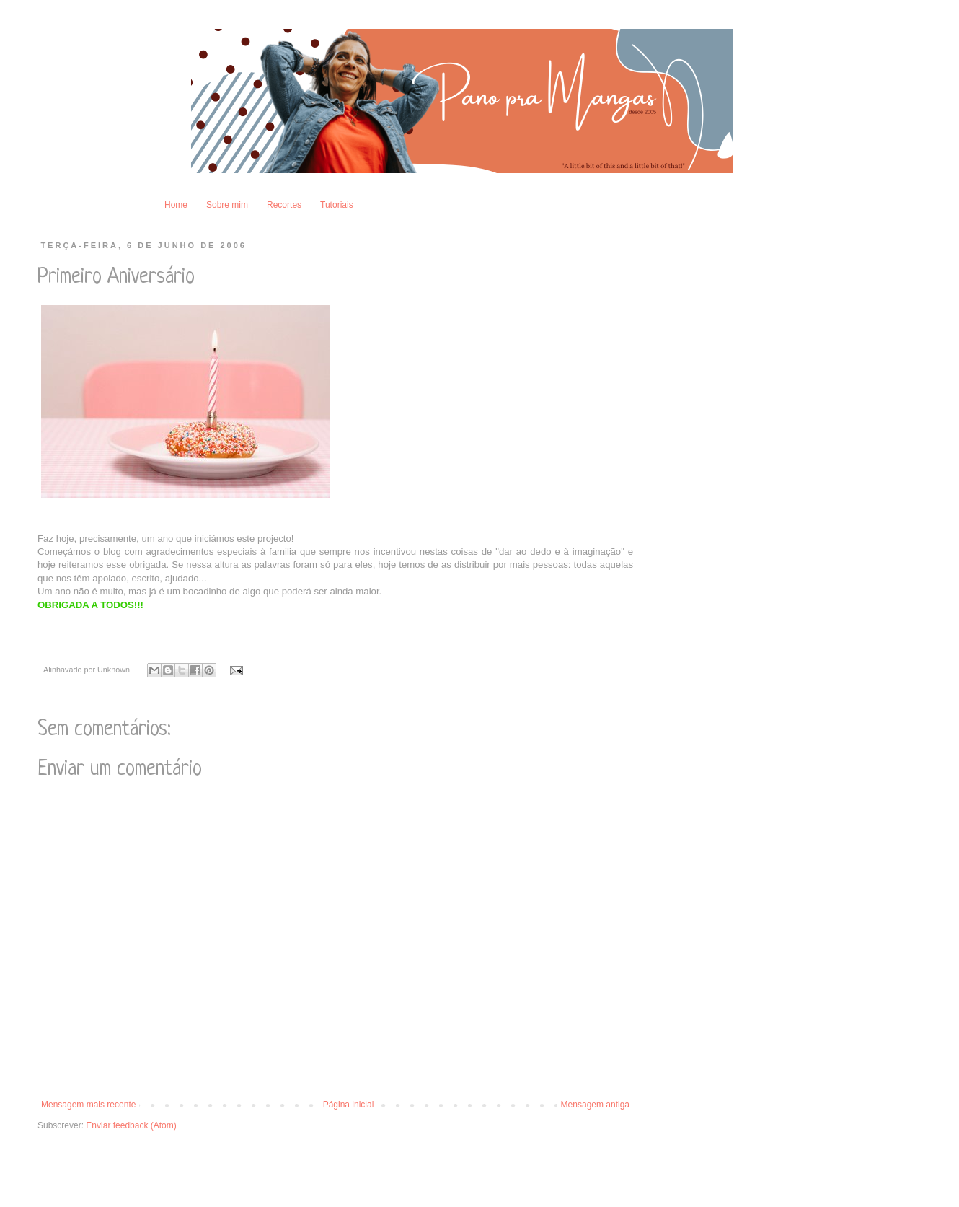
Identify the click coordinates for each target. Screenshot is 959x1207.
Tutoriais (336, 205)
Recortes (284, 205)
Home (175, 205)
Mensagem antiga (595, 1105)
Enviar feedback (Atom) (131, 1125)
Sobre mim (227, 205)
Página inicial (348, 1105)
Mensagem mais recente (88, 1105)
